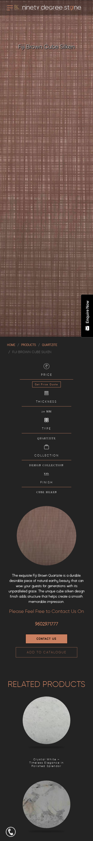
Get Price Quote (46, 384)
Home (11, 345)
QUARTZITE (49, 345)
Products (28, 345)
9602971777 (46, 624)
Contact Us (46, 639)
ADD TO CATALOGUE (46, 652)
